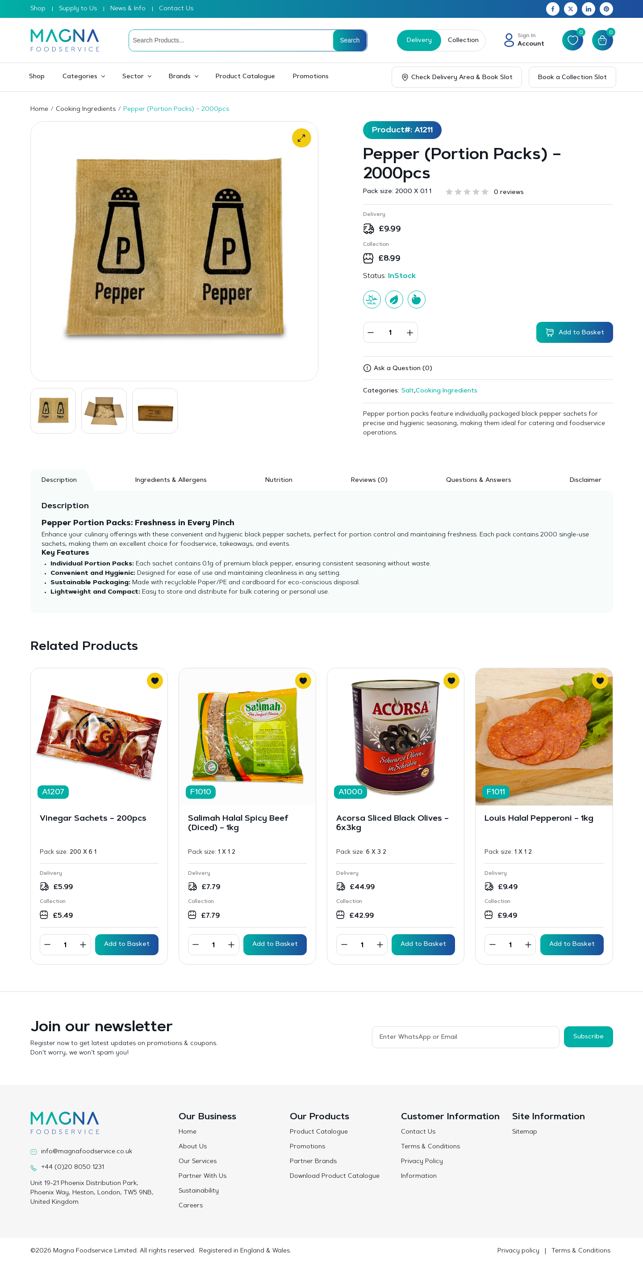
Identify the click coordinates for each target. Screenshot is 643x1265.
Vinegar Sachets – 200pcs (93, 819)
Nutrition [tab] (278, 480)
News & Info (128, 9)
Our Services (198, 1162)
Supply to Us (78, 9)
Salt (407, 391)
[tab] (369, 480)
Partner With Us (202, 1176)
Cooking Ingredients (86, 109)
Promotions (311, 77)
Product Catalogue (245, 77)
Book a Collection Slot (572, 78)
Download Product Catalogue (335, 1176)
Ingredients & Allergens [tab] (171, 480)
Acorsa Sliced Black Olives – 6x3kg (392, 824)
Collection (462, 41)
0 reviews (509, 193)
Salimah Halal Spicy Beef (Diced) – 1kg (238, 824)
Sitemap (524, 1132)
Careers (191, 1206)
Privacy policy (518, 1251)
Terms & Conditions (430, 1147)
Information (419, 1176)
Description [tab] (59, 480)
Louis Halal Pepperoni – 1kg (538, 819)
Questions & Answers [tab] (478, 480)
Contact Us (176, 9)
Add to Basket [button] (127, 944)
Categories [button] (80, 77)
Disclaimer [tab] (585, 480)
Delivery (418, 41)
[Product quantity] (390, 332)
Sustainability (199, 1191)
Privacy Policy (422, 1162)
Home (39, 109)
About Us (193, 1147)
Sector (133, 77)
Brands (180, 77)
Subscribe (588, 1036)
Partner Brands (313, 1162)
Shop (38, 9)
